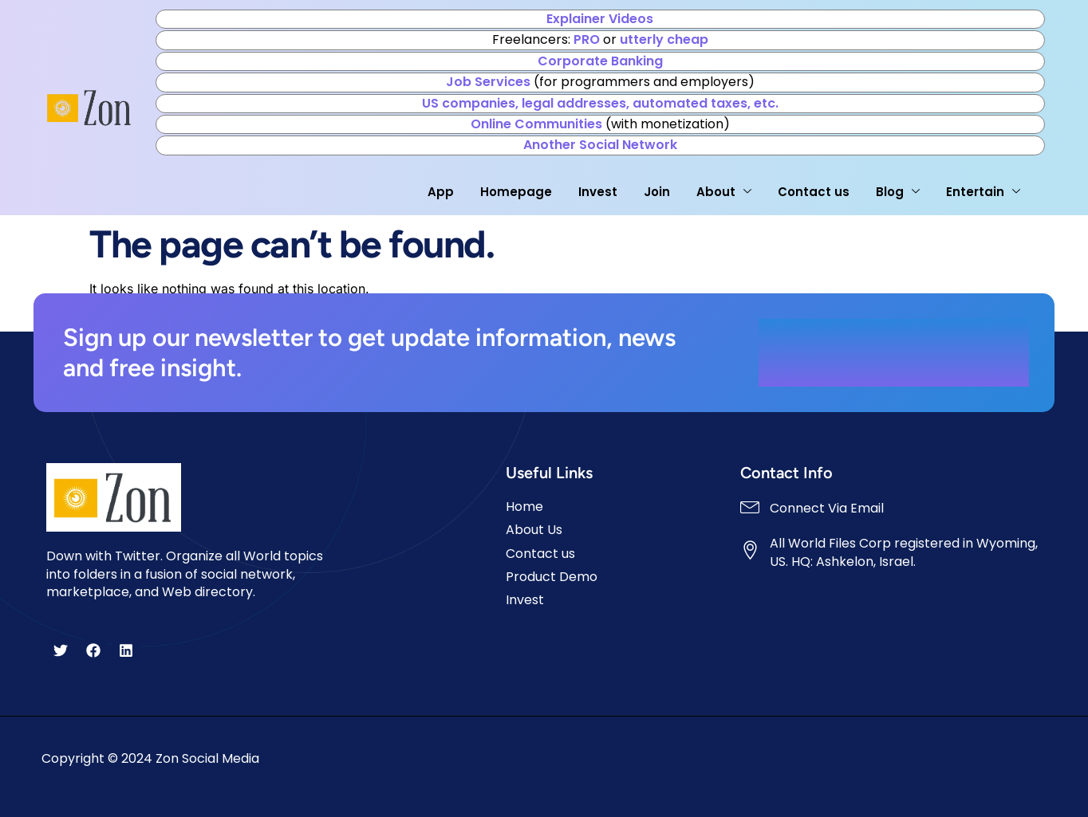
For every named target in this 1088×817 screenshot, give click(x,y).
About (723, 192)
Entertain (983, 192)
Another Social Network (600, 145)
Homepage (516, 191)
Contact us (814, 191)
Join (657, 191)
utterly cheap (664, 39)
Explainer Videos (599, 19)
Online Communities (536, 124)
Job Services (488, 82)
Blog (898, 192)
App (441, 191)
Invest (597, 191)
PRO (587, 39)
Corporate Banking (600, 61)
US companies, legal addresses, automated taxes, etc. (600, 103)
